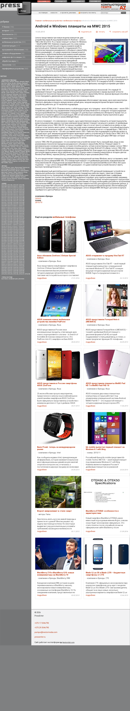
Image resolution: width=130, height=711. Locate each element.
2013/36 (15, 215)
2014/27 (4, 231)
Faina (3, 167)
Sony (8, 142)
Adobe (17, 81)
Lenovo (19, 112)
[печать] (100, 31)
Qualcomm (4, 135)
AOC (17, 85)
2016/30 (15, 267)
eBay (11, 96)
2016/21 (15, 264)
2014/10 (4, 224)
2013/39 (9, 217)
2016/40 (4, 272)
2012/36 (21, 196)
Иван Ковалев (18, 172)
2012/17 (4, 190)
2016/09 (15, 261)
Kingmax (15, 161)
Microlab (26, 116)
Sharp (22, 139)
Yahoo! (19, 155)
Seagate (17, 139)
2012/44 (21, 199)
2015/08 (9, 242)
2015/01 (15, 239)
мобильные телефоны (72, 21)
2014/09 (21, 223)
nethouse (8, 123)
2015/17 (15, 245)
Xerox (3, 155)
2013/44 (15, 218)
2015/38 (21, 253)
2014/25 (15, 229)
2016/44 (4, 274)
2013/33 (21, 213)
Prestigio (4, 134)
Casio (26, 89)
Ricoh (19, 135)
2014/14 (4, 226)
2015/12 (9, 244)
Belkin (14, 88)
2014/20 (9, 228)
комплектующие (11, 46)
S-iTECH (20, 137)
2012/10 (9, 186)
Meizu (27, 115)
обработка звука (10, 61)
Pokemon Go (13, 132)
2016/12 (9, 263)
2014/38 (21, 234)
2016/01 (15, 258)
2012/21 (4, 191)
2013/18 (9, 209)
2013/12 (21, 205)
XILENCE (13, 155)
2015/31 (4, 252)
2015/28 (9, 250)
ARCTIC (8, 86)
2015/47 (4, 258)
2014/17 (15, 226)
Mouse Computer (24, 120)
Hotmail (11, 105)
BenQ (18, 88)
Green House (20, 104)
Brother (17, 89)
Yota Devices (26, 155)
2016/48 (27, 274)
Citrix (7, 91)
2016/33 (9, 269)
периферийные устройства (15, 69)
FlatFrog (3, 99)
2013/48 (15, 220)
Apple (22, 85)
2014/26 (21, 229)
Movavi (3, 121)
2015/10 (21, 242)
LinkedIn (12, 113)
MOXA (8, 121)
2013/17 (4, 209)
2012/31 (15, 194)
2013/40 (15, 217)
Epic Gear (26, 159)
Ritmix (26, 135)
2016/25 (15, 266)
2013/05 (4, 204)
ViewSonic (26, 150)
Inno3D (9, 161)
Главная (38, 21)
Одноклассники (23, 158)
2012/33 (4, 196)
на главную (43, 13)
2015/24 (9, 248)
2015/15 (4, 245)
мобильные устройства (14, 42)
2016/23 (4, 266)
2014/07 (9, 223)
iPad (27, 107)
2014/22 (21, 228)
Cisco (3, 91)
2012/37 (4, 197)
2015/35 (4, 253)
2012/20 (21, 190)
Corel (17, 93)
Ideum (3, 107)
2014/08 (15, 223)
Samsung (27, 137)
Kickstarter (4, 110)
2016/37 (9, 271)
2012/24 (21, 191)
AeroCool (4, 83)
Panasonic (11, 129)
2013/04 (21, 202)
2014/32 (9, 232)
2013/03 (15, 202)
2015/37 (15, 253)
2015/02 (21, 239)
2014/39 (4, 236)
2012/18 (9, 190)
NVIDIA (13, 124)
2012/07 (15, 185)
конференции (13, 279)
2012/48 (21, 201)
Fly (8, 99)
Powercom (26, 132)
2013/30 (4, 213)
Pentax (27, 129)
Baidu (9, 88)
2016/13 (15, 263)
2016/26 (21, 266)
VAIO (19, 148)
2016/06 (21, 259)
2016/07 (4, 261)
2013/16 (21, 207)
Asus (22, 86)
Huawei (23, 105)
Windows (15, 153)
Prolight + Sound (13, 134)
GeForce (24, 101)
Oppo (3, 128)
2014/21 (15, 228)
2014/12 (15, 224)
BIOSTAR (27, 88)
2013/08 (21, 204)
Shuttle (26, 139)
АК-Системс (24, 156)
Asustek (4, 88)
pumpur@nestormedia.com (46, 632)
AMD (8, 85)
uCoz (11, 148)
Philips (3, 131)
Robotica (4, 137)
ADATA (12, 81)
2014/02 (4, 221)
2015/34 (21, 252)
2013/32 (15, 213)
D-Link (3, 94)
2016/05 (15, 259)
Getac (14, 102)
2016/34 (15, 269)
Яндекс (9, 159)
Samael (8, 167)
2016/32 (4, 269)
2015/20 (9, 247)
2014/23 (4, 229)
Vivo (2, 151)
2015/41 (15, 255)
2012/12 (21, 186)
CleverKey (12, 91)
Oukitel (20, 128)
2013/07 (15, 204)
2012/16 (21, 188)
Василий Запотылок (8, 170)
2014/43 (4, 237)
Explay (9, 97)
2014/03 (9, 221)
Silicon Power (5, 140)
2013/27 (9, 212)
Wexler (28, 151)
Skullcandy (13, 140)
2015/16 (9, 245)
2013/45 (21, 218)
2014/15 (9, 226)
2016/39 (21, 271)
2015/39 (4, 255)
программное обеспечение (15, 50)
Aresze (19, 159)
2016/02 (21, 258)
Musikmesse (24, 121)
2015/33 (15, 252)
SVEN (19, 143)
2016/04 (9, 259)
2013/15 (15, 207)
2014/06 (4, 223)
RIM (22, 135)
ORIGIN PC (13, 128)
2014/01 (21, 220)
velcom (24, 148)
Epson (24, 96)
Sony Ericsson (14, 142)
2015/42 (21, 255)
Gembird (4, 102)
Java (19, 108)
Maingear (21, 115)
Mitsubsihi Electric (19, 118)
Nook (9, 124)
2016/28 (4, 267)
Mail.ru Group (13, 115)
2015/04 (9, 240)
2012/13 (4, 188)
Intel (12, 107)
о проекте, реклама (68, 13)
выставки (4, 279)
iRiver (8, 108)
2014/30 (21, 231)
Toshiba (13, 147)
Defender (15, 94)
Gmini (8, 104)
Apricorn (26, 85)
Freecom (17, 99)
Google (13, 104)
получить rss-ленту (87, 13)
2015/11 (4, 244)
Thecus (25, 145)
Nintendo (18, 123)
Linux (18, 113)
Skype (19, 140)
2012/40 (21, 197)
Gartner (15, 101)
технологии (9, 65)
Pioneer (8, 131)
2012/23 (15, 191)
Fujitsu (3, 101)
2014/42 (21, 236)
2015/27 (4, 250)
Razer (15, 135)
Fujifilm (23, 99)
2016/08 (9, 261)
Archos (3, 86)
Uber (7, 148)
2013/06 (9, 204)
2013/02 (9, 202)
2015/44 (9, 256)
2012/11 (15, 186)
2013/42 (4, 218)
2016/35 (21, 269)
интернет (8, 31)
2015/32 (9, 252)
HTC (18, 105)
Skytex (23, 140)
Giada (19, 102)
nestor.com (43, 1)
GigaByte (24, 102)
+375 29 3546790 (42, 628)
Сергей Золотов (12, 178)
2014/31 (4, 232)
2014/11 (9, 224)
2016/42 (15, 272)
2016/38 (15, 271)
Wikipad (3, 153)
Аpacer (17, 156)
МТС (15, 158)
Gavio (19, 101)
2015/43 (4, 256)
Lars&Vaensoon (23, 161)
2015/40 (9, 255)
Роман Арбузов (15, 177)
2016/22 (21, 264)
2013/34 (4, 215)
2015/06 (21, 240)
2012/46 (9, 201)
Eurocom (4, 97)
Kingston (11, 110)
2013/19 (15, 209)
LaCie (26, 110)
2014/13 (21, 224)
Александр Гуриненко (22, 167)
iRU (11, 108)
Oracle (7, 128)
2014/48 (9, 239)
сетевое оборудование (13, 53)
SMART (3, 142)
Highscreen (5, 105)
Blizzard (11, 89)
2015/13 (15, 244)
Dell (20, 94)
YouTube (4, 156)
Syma (23, 143)
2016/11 (4, 263)
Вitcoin (3, 158)
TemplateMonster (13, 145)
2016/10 (21, 261)
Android (13, 85)
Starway (21, 142)
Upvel (15, 148)
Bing (21, 88)
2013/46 (4, 220)
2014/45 (15, 237)
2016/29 (9, 267)
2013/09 (4, 205)
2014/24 (9, 229)
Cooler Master (10, 93)
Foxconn (11, 99)
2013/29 (21, 212)
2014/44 (9, 237)
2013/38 (4, 217)
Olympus (8, 126)
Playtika (3, 159)
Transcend (25, 147)
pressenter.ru (40, 637)
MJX (26, 118)
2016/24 (9, 266)
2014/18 (21, 226)
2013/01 (4, 202)
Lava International (7, 112)
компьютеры (9, 38)
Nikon (13, 123)
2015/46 (21, 256)
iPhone (3, 108)
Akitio (9, 83)
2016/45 (9, 274)
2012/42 (9, 199)
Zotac (9, 156)
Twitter (3, 148)
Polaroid (19, 132)
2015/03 (4, 240)
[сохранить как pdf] (118, 31)
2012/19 (15, 190)
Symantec (4, 145)
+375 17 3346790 (42, 623)
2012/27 (15, 193)
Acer (7, 81)
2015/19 (4, 247)
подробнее (42, 278)
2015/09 (15, 242)
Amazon (3, 85)
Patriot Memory (19, 129)
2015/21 (15, 247)
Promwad (21, 134)
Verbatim (4, 150)
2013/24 (15, 210)
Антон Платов (20, 169)
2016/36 (4, 271)
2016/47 (21, 274)
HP (15, 105)
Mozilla (13, 121)
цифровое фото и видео (13, 57)
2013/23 (9, 210)
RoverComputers (12, 137)
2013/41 (21, 217)
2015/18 (21, 245)
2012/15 (15, 188)
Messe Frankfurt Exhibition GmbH (12, 116)
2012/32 (21, 194)
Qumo (10, 135)
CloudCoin (19, 91)
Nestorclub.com (68, 642)
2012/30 (9, 194)
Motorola (16, 120)
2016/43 (21, 272)
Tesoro (10, 162)
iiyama (8, 107)
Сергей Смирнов (23, 178)
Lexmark (4, 113)
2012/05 (4, 185)
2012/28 (21, 193)
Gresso (27, 104)
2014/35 (4, 234)
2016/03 (4, 259)
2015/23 (4, 248)
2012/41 (4, 199)
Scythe (12, 139)
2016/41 (9, 272)
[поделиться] (84, 31)
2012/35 (15, 196)
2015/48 (9, 258)
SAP (8, 139)
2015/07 (4, 242)
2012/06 (9, 185)
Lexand (24, 112)
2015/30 (21, 250)
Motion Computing (7, 120)
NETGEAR (4, 162)
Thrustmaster (5, 147)
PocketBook (4, 132)
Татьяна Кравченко (7, 180)
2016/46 (15, 274)
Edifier (15, 96)
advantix (22, 81)
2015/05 (15, 240)
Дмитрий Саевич (7, 172)
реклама (21, 279)
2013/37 (21, 215)
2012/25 (4, 193)
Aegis (27, 81)
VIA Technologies (17, 150)
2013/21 (4, 210)
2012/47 (15, 201)
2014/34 (21, 232)
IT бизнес (8, 27)
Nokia (23, 123)
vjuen (12, 167)
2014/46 (21, 237)
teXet (21, 145)
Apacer (14, 159)
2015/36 (9, 253)
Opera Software (21, 126)
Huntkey (3, 161)
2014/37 (15, 234)
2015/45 (15, 256)
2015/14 (21, 244)
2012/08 (21, 185)
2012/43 (15, 199)
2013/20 (21, 209)
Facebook (15, 97)
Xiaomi (8, 155)
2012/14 (9, 188)
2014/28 (9, 231)
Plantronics (15, 131)
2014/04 (15, 221)
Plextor (21, 131)
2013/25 (21, 210)
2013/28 (15, 212)
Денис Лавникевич (22, 170)
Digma (3, 96)
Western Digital (20, 151)
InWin (16, 107)
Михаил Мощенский (17, 175)
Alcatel (14, 83)
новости (54, 13)
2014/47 (4, 239)
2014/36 (9, 234)
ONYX (14, 126)
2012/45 (4, 201)
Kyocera (21, 110)
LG (8, 113)
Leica (15, 112)
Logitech (22, 113)
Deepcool (9, 94)
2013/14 (9, 207)
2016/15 (4, 264)
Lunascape (4, 115)
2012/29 (4, 194)
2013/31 (9, 213)
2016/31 (21, 267)
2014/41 (15, 236)
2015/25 (15, 248)
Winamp (9, 153)
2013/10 (9, 205)
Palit (6, 129)
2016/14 (21, 263)
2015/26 (21, 248)
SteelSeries (4, 143)
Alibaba (19, 83)
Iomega (20, 107)
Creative (26, 93)
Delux (24, 94)
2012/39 (15, 197)
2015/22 (21, 247)
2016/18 (9, 264)
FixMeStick (21, 97)
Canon (22, 89)
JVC (25, 108)
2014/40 (9, 236)
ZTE (13, 156)
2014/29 (15, 231)
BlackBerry (4, 89)
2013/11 (15, 205)
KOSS (16, 110)
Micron (3, 118)
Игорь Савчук (10, 174)
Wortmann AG (23, 153)
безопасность (9, 34)
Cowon (21, 93)
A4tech (3, 81)
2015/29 (15, 250)
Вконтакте (9, 158)
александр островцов (8, 169)
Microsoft (9, 118)
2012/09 (4, 186)
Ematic (20, 96)
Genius (10, 102)
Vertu (9, 150)
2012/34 (9, 196)
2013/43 (9, 218)
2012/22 (9, 191)
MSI (18, 121)
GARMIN (9, 101)
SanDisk (4, 139)
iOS (25, 107)
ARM (13, 86)
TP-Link (18, 147)
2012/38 (9, 197)
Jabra (15, 108)
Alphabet (25, 83)
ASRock (18, 86)
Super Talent (13, 143)
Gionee (3, 104)
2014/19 (4, 228)
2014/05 (21, 221)
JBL (22, 108)
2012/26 (9, 193)
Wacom (7, 151)
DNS (7, 96)
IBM (27, 105)
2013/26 (4, 212)
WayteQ (12, 151)
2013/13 (4, 207)
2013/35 (9, 215)
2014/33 (15, 232)
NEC (2, 123)
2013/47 (9, 220)
